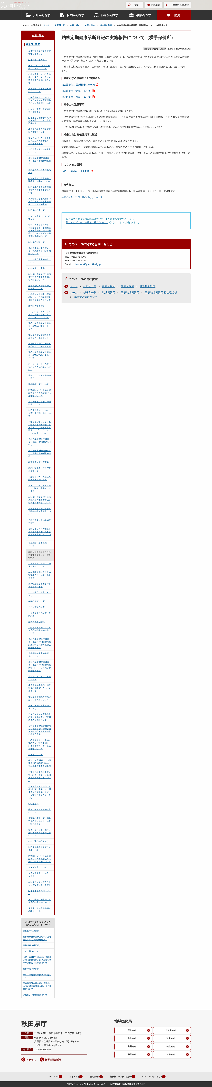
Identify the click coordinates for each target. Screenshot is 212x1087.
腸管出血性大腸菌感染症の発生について (39, 287)
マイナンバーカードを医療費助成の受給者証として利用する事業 (39, 141)
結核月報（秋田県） (37, 59)
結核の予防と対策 (36, 601)
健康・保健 (90, 25)
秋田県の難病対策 (36, 242)
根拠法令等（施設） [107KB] (76, 97)
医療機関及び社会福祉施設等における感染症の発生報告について (39, 393)
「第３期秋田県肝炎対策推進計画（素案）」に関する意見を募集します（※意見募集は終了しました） (39, 792)
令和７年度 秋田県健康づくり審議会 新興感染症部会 (39, 161)
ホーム (47, 25)
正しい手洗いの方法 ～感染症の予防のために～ (39, 901)
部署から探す (109, 15)
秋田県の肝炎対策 (36, 210)
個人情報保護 (91, 1076)
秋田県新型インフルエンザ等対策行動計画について (39, 413)
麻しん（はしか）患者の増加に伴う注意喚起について (39, 367)
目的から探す (75, 15)
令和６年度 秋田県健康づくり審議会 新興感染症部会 (39, 453)
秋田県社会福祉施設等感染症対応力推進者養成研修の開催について (39, 277)
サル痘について (35, 754)
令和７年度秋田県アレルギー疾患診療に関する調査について (39, 251)
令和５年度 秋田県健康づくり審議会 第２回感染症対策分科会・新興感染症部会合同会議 (39, 666)
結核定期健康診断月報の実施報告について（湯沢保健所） (39, 575)
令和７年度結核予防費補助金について (39, 403)
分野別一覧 (60, 25)
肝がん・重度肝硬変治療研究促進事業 (39, 110)
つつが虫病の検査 (36, 607)
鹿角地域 (131, 1030)
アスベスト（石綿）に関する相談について (39, 565)
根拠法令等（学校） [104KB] (76, 90)
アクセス (31, 1059)
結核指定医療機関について (39, 892)
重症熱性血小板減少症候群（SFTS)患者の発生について (39, 355)
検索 (136, 5)
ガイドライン (68, 1076)
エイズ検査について (37, 867)
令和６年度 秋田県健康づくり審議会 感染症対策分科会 (39, 442)
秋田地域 (170, 1039)
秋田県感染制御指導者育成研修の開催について (39, 336)
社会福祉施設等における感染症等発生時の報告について (39, 630)
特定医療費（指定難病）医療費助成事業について (39, 180)
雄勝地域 (170, 1056)
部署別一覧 (89, 292)
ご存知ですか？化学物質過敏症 (39, 521)
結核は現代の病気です (38, 841)
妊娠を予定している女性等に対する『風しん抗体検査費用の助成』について (39, 78)
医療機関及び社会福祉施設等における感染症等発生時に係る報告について (39, 859)
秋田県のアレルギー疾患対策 (39, 171)
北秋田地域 (170, 1030)
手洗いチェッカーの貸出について (39, 811)
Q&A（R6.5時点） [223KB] (75, 171)
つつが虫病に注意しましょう (39, 593)
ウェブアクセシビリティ (156, 1076)
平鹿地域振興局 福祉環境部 (161, 292)
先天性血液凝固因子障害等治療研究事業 (39, 585)
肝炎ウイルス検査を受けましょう (39, 707)
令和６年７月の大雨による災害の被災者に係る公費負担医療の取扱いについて (39, 533)
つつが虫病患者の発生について (39, 260)
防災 (177, 15)
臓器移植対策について (38, 384)
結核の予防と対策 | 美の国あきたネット (82, 197)
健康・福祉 (75, 25)
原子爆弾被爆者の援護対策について (39, 654)
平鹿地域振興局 (130, 292)
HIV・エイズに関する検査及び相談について (39, 67)
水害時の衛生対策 (36, 306)
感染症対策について (86, 296)
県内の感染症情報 (36, 622)
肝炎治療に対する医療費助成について (39, 90)
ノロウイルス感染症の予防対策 (39, 614)
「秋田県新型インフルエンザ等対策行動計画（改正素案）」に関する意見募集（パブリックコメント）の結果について (39, 427)
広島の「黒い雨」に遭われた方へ (39, 678)
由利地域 (131, 1047)
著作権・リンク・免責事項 (121, 1076)
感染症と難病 (106, 25)
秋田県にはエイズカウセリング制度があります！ (39, 883)
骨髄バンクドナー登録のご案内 (39, 376)
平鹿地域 (131, 1056)
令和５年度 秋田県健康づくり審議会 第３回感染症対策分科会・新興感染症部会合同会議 (39, 643)
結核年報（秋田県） (37, 268)
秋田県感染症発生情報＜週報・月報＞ (39, 848)
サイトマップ (45, 1076)
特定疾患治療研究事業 (38, 462)
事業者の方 (143, 15)
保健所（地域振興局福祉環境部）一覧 (39, 909)
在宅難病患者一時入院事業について (39, 469)
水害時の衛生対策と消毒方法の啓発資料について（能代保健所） (39, 821)
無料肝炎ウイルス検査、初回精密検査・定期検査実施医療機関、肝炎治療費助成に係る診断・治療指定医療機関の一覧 (39, 230)
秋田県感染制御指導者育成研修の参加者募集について (39, 511)
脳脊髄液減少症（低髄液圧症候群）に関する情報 (39, 345)
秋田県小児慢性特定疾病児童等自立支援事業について (39, 190)
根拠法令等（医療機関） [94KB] (78, 84)
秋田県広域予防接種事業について (39, 150)
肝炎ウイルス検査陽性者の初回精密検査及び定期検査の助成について (39, 717)
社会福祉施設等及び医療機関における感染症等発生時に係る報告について (39, 297)
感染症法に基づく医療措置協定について (39, 52)
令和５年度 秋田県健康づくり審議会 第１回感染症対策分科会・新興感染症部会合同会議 (39, 730)
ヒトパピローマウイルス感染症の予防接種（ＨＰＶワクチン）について (39, 315)
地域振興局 (108, 292)
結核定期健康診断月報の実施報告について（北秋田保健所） (39, 121)
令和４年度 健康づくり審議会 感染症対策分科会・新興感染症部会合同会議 (39, 763)
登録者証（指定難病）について (39, 544)
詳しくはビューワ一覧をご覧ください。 (87, 222)
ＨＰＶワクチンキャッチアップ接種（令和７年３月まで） (39, 488)
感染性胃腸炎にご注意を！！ (38, 874)
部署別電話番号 (53, 1059)
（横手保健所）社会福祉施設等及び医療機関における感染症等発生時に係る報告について (39, 744)
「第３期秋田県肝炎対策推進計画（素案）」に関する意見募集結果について (39, 776)
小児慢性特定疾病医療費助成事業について (39, 130)
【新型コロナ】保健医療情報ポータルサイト (39, 478)
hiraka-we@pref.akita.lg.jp (87, 264)
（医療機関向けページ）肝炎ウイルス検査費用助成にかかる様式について (39, 100)
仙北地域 (170, 1047)
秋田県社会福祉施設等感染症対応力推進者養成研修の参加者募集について (39, 500)
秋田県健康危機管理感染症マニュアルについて (39, 698)
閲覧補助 (155, 5)
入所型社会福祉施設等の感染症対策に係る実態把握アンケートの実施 (39, 202)
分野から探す (41, 15)
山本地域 (131, 1039)
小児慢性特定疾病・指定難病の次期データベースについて (39, 688)
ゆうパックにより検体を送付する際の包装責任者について (39, 833)
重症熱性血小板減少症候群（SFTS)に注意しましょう (39, 326)
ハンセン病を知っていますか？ (39, 217)
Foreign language (180, 5)
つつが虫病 (33, 804)
